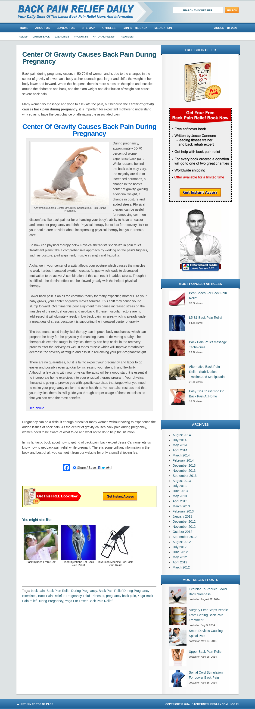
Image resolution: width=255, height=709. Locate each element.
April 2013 (180, 501)
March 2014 (181, 455)
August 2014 (182, 435)
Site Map (88, 28)
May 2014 (180, 445)
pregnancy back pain (121, 596)
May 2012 (180, 557)
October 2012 (182, 532)
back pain (38, 591)
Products (81, 36)
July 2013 (180, 486)
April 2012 (180, 562)
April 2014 (180, 450)
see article (36, 408)
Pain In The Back (134, 28)
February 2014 (183, 460)
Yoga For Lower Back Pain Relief (88, 601)
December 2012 (184, 521)
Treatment (127, 36)
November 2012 (184, 526)
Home (24, 28)
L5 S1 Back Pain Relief (205, 317)
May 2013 (180, 496)
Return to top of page (37, 704)
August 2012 (182, 542)
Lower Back (41, 36)
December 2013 (184, 465)
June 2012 (180, 552)
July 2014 (180, 440)
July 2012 (180, 547)
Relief (23, 36)
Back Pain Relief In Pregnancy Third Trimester (71, 596)
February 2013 (183, 511)
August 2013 (182, 481)
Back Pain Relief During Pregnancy (72, 591)
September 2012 (185, 537)
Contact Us (66, 28)
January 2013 (182, 516)
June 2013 (180, 491)
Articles (108, 28)
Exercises (62, 36)
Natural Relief (104, 36)
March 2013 (181, 506)
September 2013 (185, 476)
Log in (234, 704)
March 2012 (181, 567)
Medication (163, 28)
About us (42, 28)
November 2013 (184, 470)
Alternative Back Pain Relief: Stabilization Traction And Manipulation (207, 372)
